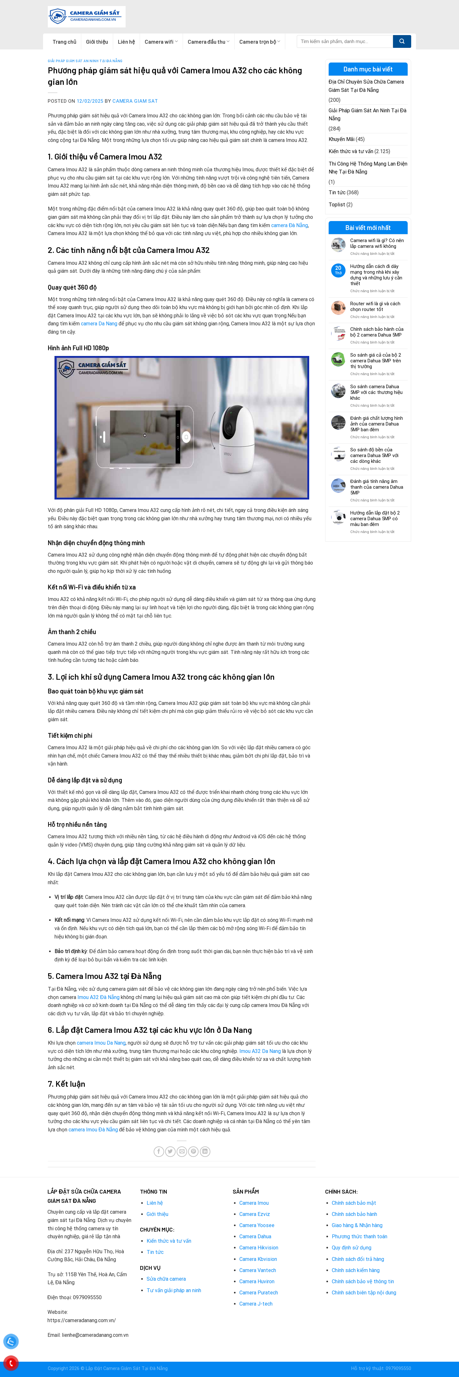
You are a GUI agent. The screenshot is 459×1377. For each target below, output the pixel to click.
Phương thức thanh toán (359, 1236)
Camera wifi (161, 41)
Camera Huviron (256, 1281)
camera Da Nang (99, 324)
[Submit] (402, 41)
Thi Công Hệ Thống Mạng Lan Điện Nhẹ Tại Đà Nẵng (368, 168)
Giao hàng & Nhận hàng (357, 1225)
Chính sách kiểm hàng (356, 1270)
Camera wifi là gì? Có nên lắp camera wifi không (377, 243)
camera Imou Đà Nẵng (93, 1130)
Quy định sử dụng (351, 1248)
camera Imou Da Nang (101, 1043)
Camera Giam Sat (135, 101)
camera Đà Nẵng (289, 225)
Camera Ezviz (254, 1214)
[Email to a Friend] (182, 1151)
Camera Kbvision (258, 1259)
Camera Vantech (257, 1270)
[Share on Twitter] (170, 1151)
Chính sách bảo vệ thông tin (363, 1281)
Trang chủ (64, 41)
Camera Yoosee (256, 1225)
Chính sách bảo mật (354, 1203)
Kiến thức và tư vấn (351, 151)
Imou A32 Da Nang (260, 1051)
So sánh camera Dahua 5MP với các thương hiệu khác (376, 392)
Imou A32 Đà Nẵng (98, 997)
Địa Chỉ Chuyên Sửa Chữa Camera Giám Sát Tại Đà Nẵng (366, 86)
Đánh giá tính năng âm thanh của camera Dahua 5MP (376, 487)
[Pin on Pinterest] (193, 1151)
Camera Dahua (255, 1236)
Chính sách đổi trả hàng (358, 1259)
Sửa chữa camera (166, 1279)
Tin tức (337, 192)
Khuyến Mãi (341, 139)
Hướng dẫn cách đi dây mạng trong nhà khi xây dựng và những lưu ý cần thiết (376, 274)
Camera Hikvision (258, 1248)
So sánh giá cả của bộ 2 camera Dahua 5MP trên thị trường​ (375, 360)
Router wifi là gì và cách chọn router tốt (375, 306)
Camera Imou (254, 1203)
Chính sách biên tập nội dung (364, 1293)
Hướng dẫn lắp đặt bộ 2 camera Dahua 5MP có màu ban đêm (375, 518)
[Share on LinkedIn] (205, 1151)
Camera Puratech (258, 1293)
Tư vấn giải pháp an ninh (174, 1290)
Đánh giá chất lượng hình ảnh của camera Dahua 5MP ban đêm (376, 424)
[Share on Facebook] (159, 1151)
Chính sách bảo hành (354, 1214)
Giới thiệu (97, 41)
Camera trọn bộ (259, 41)
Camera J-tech (256, 1304)
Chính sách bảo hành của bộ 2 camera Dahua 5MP (377, 332)
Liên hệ (126, 41)
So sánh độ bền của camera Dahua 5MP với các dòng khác (374, 455)
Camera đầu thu (208, 41)
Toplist (337, 205)
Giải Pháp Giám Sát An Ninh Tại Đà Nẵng (85, 61)
